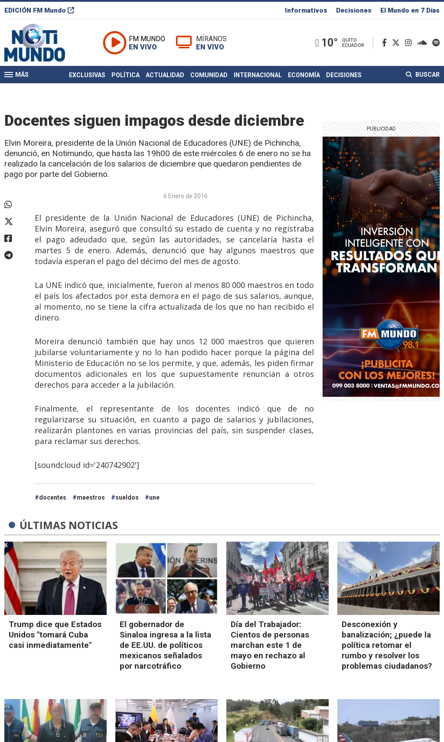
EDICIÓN (39, 10)
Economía (304, 75)
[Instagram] (410, 42)
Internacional (258, 75)
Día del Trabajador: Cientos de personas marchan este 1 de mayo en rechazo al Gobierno (270, 645)
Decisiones (354, 10)
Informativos (306, 10)
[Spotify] (436, 42)
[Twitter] (397, 42)
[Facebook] (386, 42)
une (154, 497)
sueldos (127, 497)
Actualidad (165, 75)
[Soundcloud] (424, 42)
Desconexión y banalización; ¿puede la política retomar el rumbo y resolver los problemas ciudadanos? (387, 645)
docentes (52, 497)
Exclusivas (87, 75)
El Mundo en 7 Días (410, 10)
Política (125, 75)
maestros (91, 497)
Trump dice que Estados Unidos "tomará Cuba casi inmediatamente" (55, 634)
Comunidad (209, 75)
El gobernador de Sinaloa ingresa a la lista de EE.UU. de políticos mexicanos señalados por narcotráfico (165, 645)
